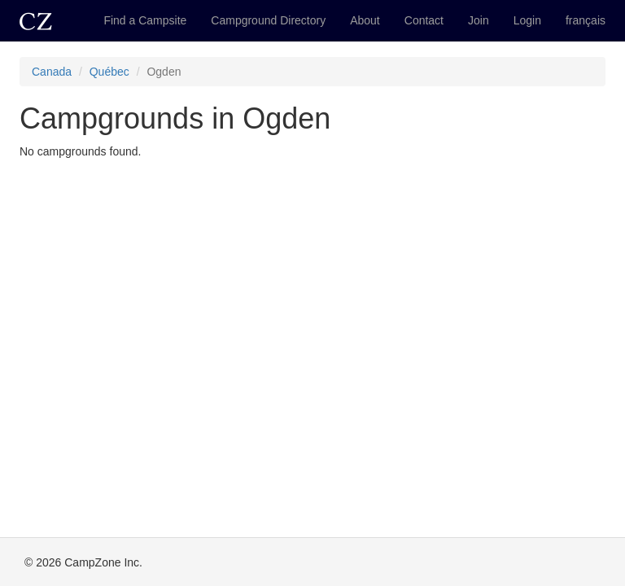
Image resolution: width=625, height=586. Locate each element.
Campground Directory (268, 20)
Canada (52, 71)
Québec (109, 71)
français (585, 20)
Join (478, 20)
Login (527, 20)
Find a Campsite (144, 20)
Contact (424, 20)
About (365, 20)
